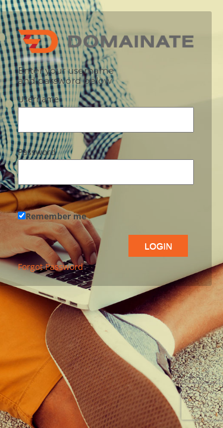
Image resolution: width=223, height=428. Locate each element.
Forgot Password (50, 266)
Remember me (52, 216)
